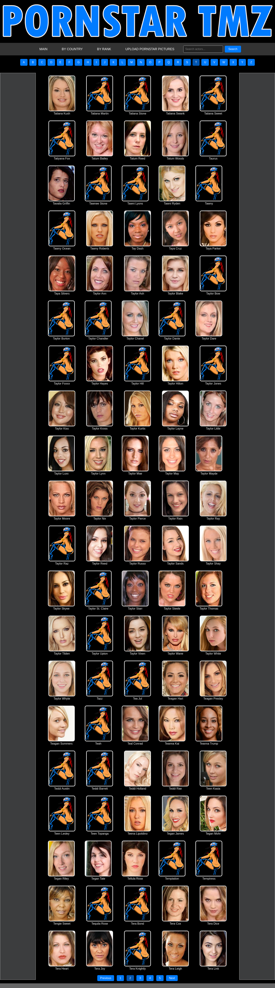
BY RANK (104, 49)
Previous (105, 978)
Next (172, 978)
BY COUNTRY (72, 49)
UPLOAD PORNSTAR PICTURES (149, 49)
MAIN (43, 49)
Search (232, 49)
